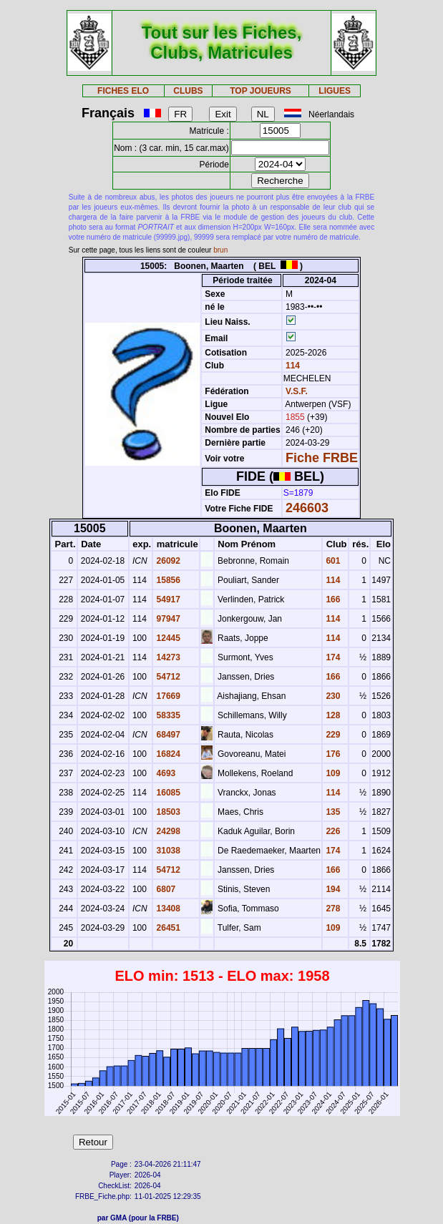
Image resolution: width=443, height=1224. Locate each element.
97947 (167, 619)
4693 (164, 773)
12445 (167, 638)
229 (331, 735)
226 (331, 831)
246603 (307, 508)
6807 (164, 889)
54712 (167, 677)
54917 (167, 599)
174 (331, 657)
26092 (167, 561)
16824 (167, 754)
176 (331, 754)
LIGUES (334, 91)
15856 (167, 580)
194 (331, 889)
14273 (167, 657)
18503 (167, 812)
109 (331, 773)
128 (331, 715)
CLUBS (188, 91)
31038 (167, 851)
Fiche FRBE (322, 458)
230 (331, 696)
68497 (167, 735)
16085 (167, 793)
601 (331, 561)
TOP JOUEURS (260, 91)
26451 (167, 928)
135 (331, 812)
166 (331, 599)
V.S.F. (297, 391)
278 (331, 909)
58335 (167, 715)
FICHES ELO (123, 91)
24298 (167, 831)
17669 (167, 696)
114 (291, 366)
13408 (167, 909)
